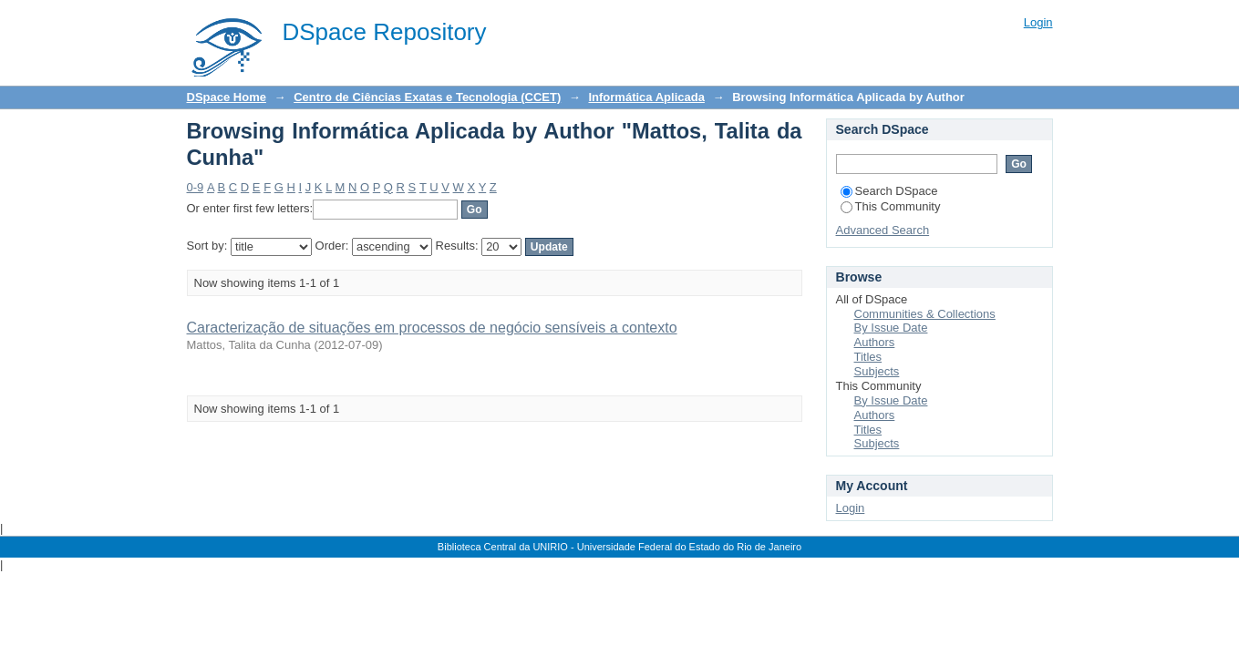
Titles (868, 357)
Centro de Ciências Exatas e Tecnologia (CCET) (427, 97)
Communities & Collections (925, 314)
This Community (891, 206)
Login (1038, 22)
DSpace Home (226, 97)
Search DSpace (889, 191)
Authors (874, 342)
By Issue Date (891, 327)
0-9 (195, 187)
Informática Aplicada (646, 97)
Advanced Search (883, 230)
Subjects (877, 371)
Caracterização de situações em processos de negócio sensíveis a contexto (432, 327)
